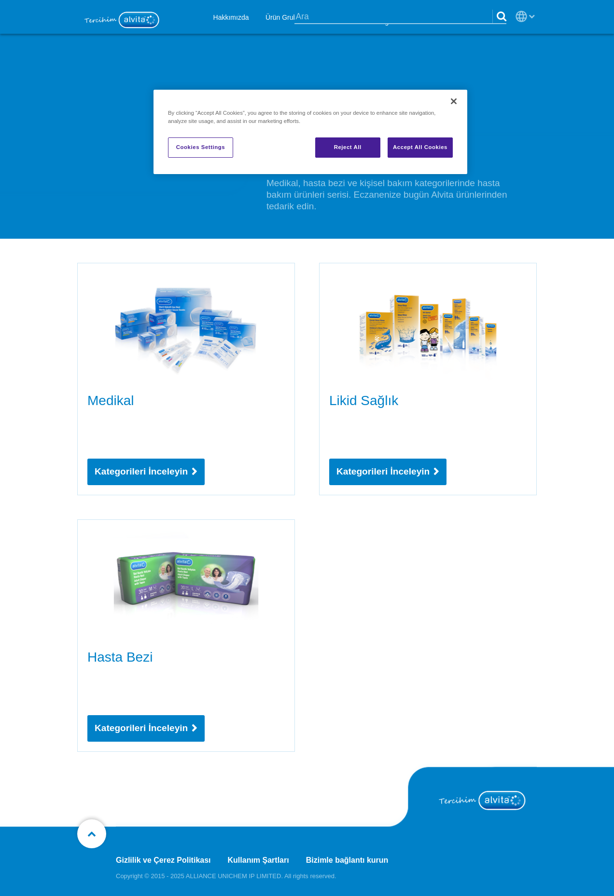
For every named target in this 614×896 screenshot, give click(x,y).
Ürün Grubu (283, 17)
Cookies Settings (200, 147)
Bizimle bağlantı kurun (347, 860)
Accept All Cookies (420, 147)
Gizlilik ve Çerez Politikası (163, 860)
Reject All (348, 147)
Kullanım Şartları (258, 860)
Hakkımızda (231, 17)
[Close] (453, 101)
